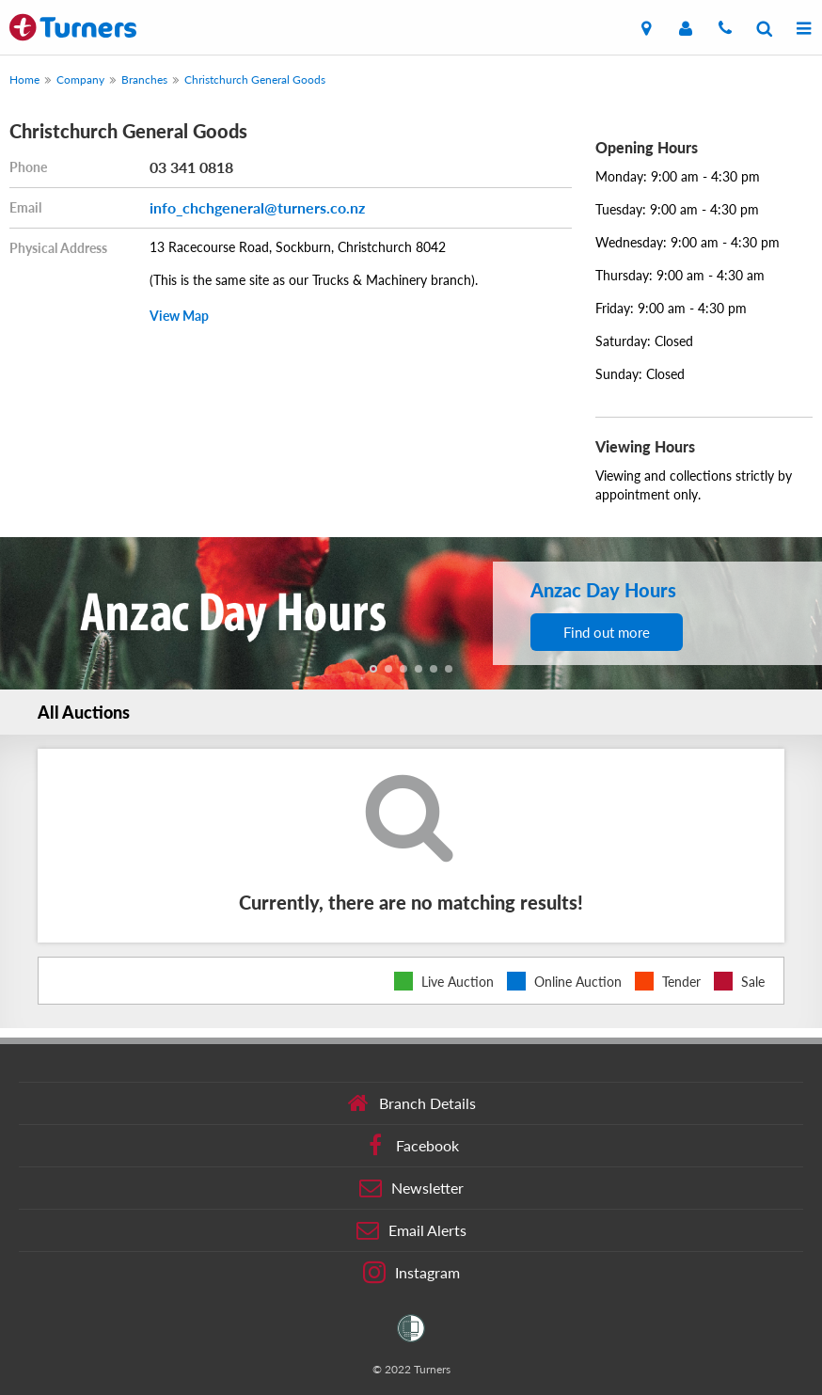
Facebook (411, 1145)
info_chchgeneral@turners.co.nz (257, 207)
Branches (144, 79)
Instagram (411, 1272)
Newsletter (411, 1188)
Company (80, 79)
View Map (179, 316)
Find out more (606, 632)
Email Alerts (411, 1230)
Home (24, 79)
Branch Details (411, 1103)
